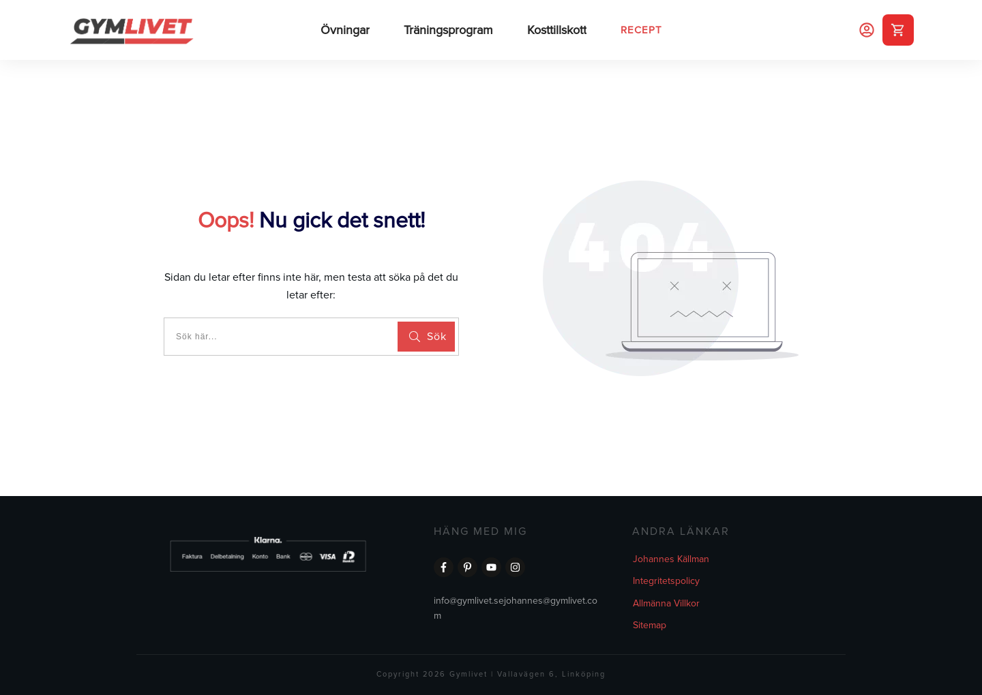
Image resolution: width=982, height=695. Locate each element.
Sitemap (649, 625)
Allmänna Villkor (666, 603)
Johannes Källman (671, 559)
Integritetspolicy (666, 581)
